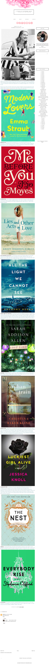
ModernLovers (3, 142)
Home (14, 19)
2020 (42, 77)
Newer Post (2, 650)
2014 (42, 126)
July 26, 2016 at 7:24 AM (12, 620)
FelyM (4, 614)
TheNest (2, 546)
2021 (42, 76)
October (43, 85)
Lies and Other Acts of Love (5, 255)
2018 (42, 79)
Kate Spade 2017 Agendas (43, 104)
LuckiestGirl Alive (4, 486)
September (42, 86)
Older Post (33, 650)
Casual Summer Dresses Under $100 (43, 96)
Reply (3, 616)
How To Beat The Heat (43, 94)
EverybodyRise (2, 602)
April (42, 120)
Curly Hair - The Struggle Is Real (43, 112)
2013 (42, 127)
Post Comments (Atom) (8, 652)
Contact (34, 19)
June (42, 118)
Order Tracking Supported (25, 658)
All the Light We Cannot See (5, 313)
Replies (5, 618)
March (42, 121)
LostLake (2, 372)
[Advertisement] (7, 644)
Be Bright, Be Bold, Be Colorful (43, 111)
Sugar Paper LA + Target (43, 107)
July (42, 88)
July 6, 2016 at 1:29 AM (8, 614)
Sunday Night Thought (43, 89)
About (20, 19)
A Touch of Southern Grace (24, 11)
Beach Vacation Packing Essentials (43, 105)
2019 (42, 78)
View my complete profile (42, 47)
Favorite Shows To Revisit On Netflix (43, 99)
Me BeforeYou (3, 199)
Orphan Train (3, 428)
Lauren (6, 620)
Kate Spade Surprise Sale (43, 93)
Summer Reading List (43, 113)
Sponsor (27, 19)
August (42, 87)
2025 (42, 71)
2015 (42, 125)
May (42, 119)
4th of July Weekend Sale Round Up (43, 115)
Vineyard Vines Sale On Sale (43, 103)
